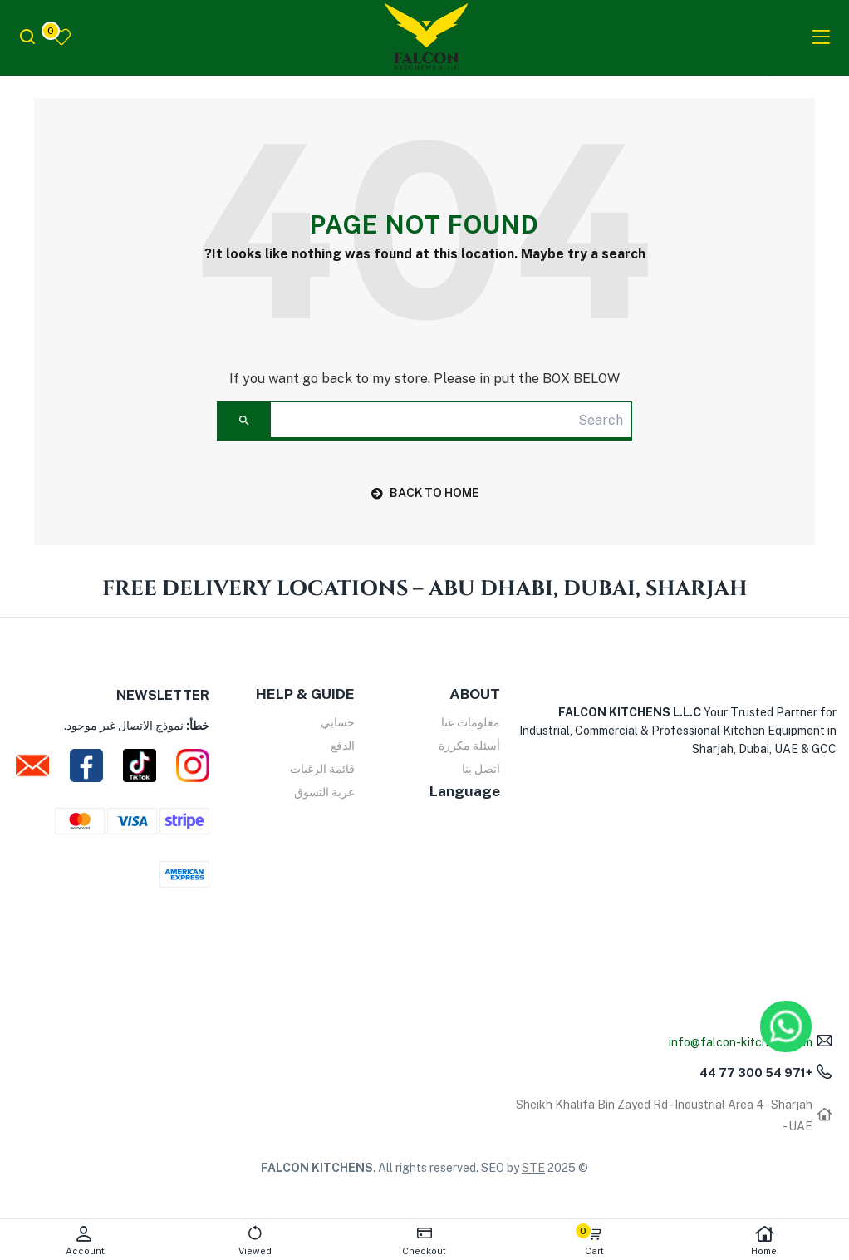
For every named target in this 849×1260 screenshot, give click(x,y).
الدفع (343, 745)
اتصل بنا (481, 768)
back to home (424, 493)
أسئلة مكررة (469, 745)
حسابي (338, 722)
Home (764, 1240)
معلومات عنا (470, 722)
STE (533, 1167)
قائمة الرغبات (322, 768)
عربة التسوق (324, 792)
